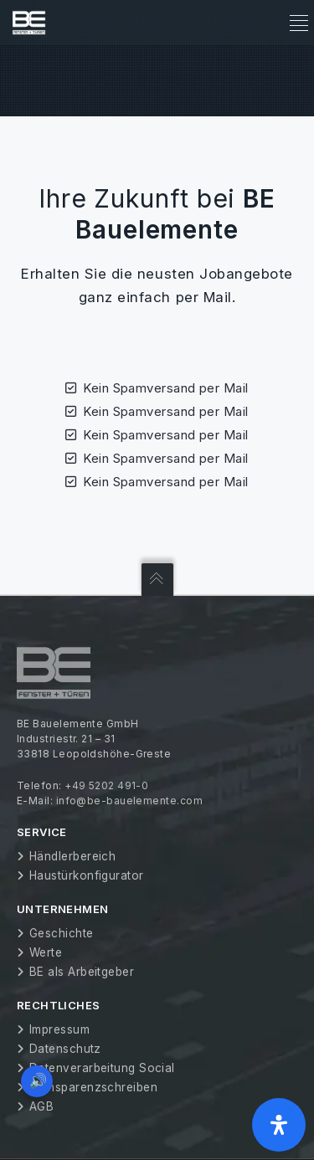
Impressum (59, 1029)
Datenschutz (65, 1048)
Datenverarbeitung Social (102, 1068)
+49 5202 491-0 (106, 785)
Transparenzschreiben (93, 1087)
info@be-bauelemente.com (129, 800)
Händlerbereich (72, 856)
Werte (45, 952)
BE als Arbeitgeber (81, 971)
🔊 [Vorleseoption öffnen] (38, 1081)
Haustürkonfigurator (86, 875)
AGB (41, 1106)
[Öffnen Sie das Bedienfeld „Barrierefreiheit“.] (279, 1125)
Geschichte (61, 933)
